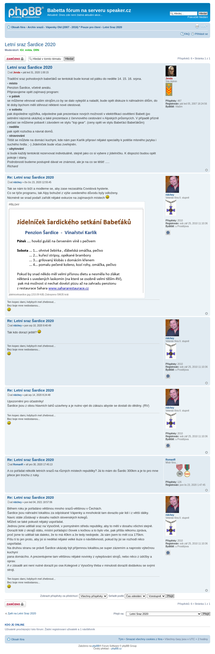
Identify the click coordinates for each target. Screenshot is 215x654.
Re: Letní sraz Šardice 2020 (30, 177)
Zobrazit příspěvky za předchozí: (73, 595)
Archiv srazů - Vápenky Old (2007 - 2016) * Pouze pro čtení (64, 27)
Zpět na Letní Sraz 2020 (22, 613)
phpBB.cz (116, 648)
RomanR (18, 464)
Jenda (16, 72)
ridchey (17, 182)
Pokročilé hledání (198, 17)
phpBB (95, 646)
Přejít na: (118, 613)
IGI (22, 50)
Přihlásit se (201, 33)
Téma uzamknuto (15, 59)
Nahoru (206, 170)
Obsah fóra (18, 27)
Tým (121, 639)
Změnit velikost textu (204, 26)
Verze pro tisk (197, 26)
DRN (36, 50)
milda (28, 50)
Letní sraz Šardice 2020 (30, 44)
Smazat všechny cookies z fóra (144, 639)
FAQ (187, 33)
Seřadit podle (127, 595)
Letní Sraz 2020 (112, 27)
